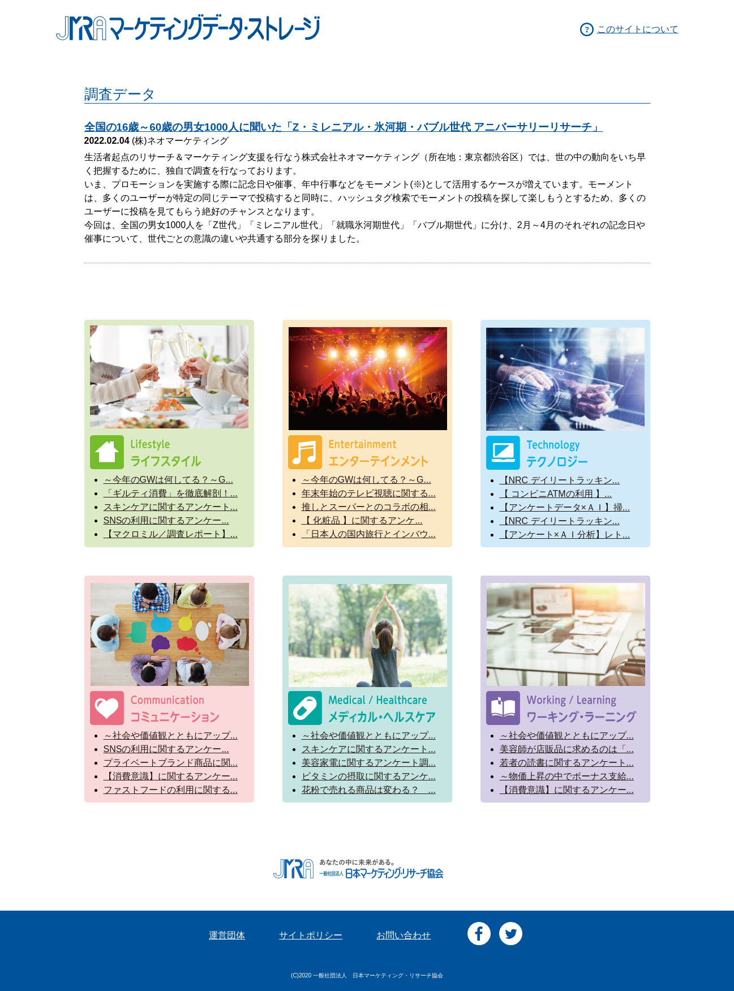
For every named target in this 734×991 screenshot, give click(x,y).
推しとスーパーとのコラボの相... (369, 507)
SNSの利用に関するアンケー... (166, 520)
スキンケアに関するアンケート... (171, 507)
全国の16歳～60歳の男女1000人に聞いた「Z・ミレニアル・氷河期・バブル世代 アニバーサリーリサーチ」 (343, 127)
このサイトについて (638, 29)
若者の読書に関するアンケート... (567, 762)
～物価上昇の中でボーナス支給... (567, 776)
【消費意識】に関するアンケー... (171, 776)
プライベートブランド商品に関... (171, 762)
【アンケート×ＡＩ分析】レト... (565, 534)
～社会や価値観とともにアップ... (171, 735)
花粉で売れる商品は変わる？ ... (369, 790)
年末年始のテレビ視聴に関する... (369, 493)
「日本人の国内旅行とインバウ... (369, 534)
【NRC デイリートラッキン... (560, 480)
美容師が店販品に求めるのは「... (567, 749)
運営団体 (227, 935)
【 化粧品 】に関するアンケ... (362, 520)
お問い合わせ (403, 935)
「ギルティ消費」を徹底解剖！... (171, 493)
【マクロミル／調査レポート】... (171, 534)
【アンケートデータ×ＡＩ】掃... (565, 507)
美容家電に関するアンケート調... (369, 762)
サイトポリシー (310, 935)
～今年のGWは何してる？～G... (168, 479)
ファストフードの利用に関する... (171, 790)
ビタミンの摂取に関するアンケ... (369, 776)
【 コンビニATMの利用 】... (556, 494)
